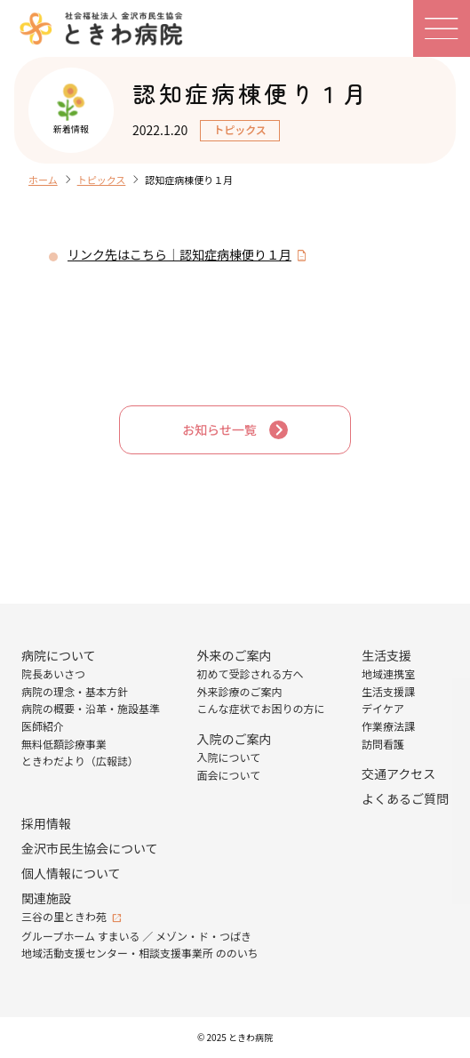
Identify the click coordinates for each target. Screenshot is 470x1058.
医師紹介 (42, 725)
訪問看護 (383, 743)
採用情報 (46, 823)
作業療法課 (388, 725)
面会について (229, 774)
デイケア (383, 708)
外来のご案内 (234, 655)
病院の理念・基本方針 (74, 691)
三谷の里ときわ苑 (64, 916)
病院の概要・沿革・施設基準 (90, 708)
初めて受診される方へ (250, 673)
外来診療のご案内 (240, 691)
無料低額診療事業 (64, 743)
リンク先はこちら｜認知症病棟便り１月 (179, 254)
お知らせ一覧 (219, 429)
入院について (229, 757)
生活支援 (386, 655)
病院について (58, 655)
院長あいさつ (53, 673)
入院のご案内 (234, 739)
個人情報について (71, 873)
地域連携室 (388, 673)
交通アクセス (398, 773)
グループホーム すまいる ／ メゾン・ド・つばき (136, 935)
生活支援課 (388, 691)
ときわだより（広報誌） (80, 760)
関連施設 (46, 898)
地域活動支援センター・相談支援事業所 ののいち (140, 952)
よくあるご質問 (405, 798)
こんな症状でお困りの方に (261, 708)
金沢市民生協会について (89, 848)
